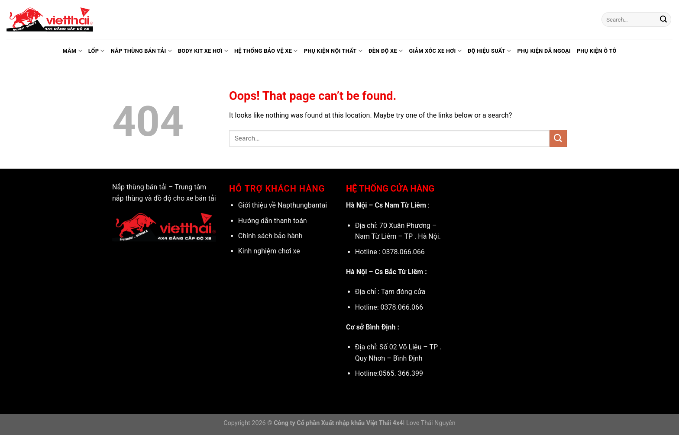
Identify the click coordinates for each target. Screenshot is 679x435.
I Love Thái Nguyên (429, 423)
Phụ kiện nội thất (333, 51)
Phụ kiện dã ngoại (543, 51)
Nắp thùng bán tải (141, 51)
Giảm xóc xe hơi (435, 51)
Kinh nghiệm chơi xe (269, 251)
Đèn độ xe (386, 51)
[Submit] (663, 19)
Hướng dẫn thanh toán (272, 221)
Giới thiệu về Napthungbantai (282, 205)
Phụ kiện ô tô (597, 51)
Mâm (72, 51)
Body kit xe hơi (203, 51)
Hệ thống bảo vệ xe (266, 51)
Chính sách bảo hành (270, 236)
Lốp (96, 51)
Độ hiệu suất (489, 51)
